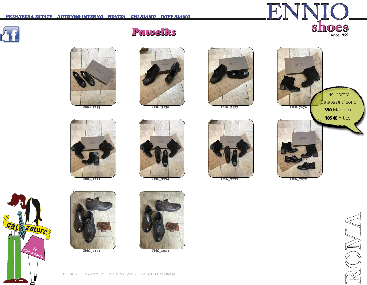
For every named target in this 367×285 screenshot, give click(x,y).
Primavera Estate (29, 17)
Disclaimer (93, 274)
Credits (70, 274)
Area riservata (122, 274)
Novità (117, 17)
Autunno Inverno (80, 17)
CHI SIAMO (143, 17)
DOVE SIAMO (175, 17)
